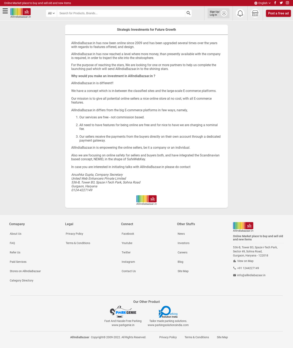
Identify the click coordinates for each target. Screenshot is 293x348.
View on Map (245, 261)
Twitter (126, 252)
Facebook (128, 233)
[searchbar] (121, 13)
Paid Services (18, 261)
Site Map (183, 271)
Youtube (127, 243)
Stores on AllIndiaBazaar (25, 271)
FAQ (12, 243)
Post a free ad (278, 13)
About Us (15, 233)
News (181, 233)
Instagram (128, 261)
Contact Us (129, 271)
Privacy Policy (74, 233)
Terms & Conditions (78, 243)
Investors (183, 243)
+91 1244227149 (248, 268)
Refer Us (15, 252)
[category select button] (51, 13)
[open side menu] (6, 11)
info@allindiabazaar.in (251, 275)
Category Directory (21, 280)
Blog (180, 261)
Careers (182, 252)
